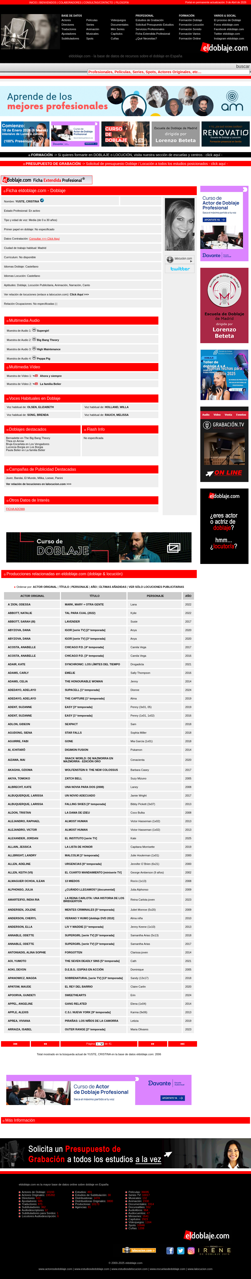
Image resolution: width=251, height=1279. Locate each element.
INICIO (33, 2)
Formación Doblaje (190, 20)
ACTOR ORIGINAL (45, 586)
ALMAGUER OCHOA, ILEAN (26, 881)
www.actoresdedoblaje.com (55, 1268)
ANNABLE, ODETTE (21, 935)
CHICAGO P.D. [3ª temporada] (84, 655)
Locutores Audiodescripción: (38, 1216)
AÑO (94, 586)
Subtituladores (70, 38)
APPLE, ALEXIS (18, 1012)
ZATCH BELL (73, 778)
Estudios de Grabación (149, 20)
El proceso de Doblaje (227, 20)
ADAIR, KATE (16, 664)
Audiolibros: (135, 1210)
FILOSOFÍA (122, 2)
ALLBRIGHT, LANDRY (22, 855)
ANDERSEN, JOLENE (22, 909)
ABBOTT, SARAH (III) (21, 621)
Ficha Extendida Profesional (153, 33)
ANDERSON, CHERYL (22, 918)
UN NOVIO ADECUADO (80, 795)
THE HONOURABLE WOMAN (84, 681)
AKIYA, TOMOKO (19, 778)
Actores (66, 20)
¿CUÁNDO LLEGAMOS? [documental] (90, 889)
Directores (67, 24)
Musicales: (134, 1198)
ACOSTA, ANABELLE (22, 647)
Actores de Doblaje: (33, 1192)
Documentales (119, 24)
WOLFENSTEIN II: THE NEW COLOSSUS (91, 769)
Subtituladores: (30, 1207)
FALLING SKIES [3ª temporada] (85, 804)
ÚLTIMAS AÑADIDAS (113, 586)
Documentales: (137, 1204)
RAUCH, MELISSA (117, 414)
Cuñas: (132, 1228)
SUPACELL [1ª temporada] (82, 689)
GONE (69, 741)
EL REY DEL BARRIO (79, 986)
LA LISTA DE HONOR (79, 846)
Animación (92, 29)
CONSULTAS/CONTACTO (98, 2)
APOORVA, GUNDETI (21, 995)
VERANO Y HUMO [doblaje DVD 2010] (89, 918)
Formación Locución (191, 24)
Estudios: (79, 1192)
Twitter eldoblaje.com (227, 33)
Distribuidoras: (83, 1198)
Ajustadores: (28, 1201)
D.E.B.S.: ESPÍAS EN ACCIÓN (84, 969)
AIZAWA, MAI (16, 759)
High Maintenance (48, 349)
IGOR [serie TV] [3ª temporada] (85, 638)
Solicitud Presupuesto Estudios (155, 24)
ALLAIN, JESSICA (19, 846)
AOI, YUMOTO (17, 960)
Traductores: (28, 1204)
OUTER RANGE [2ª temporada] (85, 1029)
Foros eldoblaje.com (226, 24)
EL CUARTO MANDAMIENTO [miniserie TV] (93, 872)
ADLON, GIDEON (19, 724)
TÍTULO (64, 586)
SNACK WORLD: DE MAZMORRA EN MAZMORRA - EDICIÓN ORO (88, 760)
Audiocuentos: (136, 1213)
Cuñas (115, 38)
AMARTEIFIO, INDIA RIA (23, 899)
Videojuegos (118, 20)
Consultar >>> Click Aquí (44, 238)
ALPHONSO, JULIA (20, 889)
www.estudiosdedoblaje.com (92, 1268)
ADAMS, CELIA (18, 681)
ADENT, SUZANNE (20, 707)
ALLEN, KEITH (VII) (20, 872)
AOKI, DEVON (17, 969)
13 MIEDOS (72, 881)
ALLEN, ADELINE (19, 863)
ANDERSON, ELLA (20, 926)
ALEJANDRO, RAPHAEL (24, 821)
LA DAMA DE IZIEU (77, 812)
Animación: (134, 1201)
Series (90, 24)
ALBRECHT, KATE (20, 786)
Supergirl (43, 330)
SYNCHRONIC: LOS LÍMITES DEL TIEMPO (92, 664)
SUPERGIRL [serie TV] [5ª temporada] (89, 935)
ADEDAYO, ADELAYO (22, 689)
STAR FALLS (73, 732)
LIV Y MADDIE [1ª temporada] (84, 926)
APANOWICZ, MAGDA (22, 978)
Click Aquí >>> (79, 294)
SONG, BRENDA (38, 414)
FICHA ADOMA (15, 508)
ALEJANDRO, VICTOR (22, 829)
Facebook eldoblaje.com (229, 29)
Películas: (133, 1192)
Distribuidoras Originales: (89, 1201)
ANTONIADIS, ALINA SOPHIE (27, 952)
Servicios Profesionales (150, 29)
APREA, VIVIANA (19, 1020)
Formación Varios (189, 33)
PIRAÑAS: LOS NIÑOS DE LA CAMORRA (91, 1020)
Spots (89, 38)
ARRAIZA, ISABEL (20, 1029)
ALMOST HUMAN (76, 821)
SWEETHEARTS (75, 995)
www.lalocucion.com (199, 1268)
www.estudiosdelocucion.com (129, 1268)
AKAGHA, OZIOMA (20, 769)
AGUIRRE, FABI (18, 741)
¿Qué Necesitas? (146, 38)
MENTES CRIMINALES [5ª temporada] (89, 909)
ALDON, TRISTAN (19, 812)
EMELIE (70, 672)
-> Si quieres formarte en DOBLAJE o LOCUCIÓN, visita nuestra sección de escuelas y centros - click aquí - (126, 155)
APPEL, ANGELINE (20, 1003)
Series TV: (134, 1195)
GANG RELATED (76, 1003)
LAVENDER (72, 621)
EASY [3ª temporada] (79, 707)
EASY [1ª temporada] (79, 715)
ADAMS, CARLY (18, 672)
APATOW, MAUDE (19, 986)
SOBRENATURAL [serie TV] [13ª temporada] (94, 978)
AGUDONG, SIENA (20, 732)
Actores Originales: (32, 1195)
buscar (243, 66)
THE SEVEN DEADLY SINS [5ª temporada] (92, 960)
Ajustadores (68, 33)
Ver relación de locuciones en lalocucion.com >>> (38, 484)
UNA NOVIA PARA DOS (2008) (84, 786)
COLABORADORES (70, 2)
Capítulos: (134, 1219)
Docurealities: (136, 1207)
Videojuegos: (135, 1222)
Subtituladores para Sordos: (38, 1213)
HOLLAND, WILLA (117, 407)
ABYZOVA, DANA (19, 630)
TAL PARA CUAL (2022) (80, 612)
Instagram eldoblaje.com (229, 38)
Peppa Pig (43, 358)
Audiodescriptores (32, 1210)
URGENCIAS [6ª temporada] (83, 863)
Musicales (92, 33)
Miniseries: (134, 1216)
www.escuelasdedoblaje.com (167, 1268)
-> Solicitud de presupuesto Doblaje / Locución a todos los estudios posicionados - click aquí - (125, 164)
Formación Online (190, 38)
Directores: (27, 1198)
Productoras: (82, 1204)
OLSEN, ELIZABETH (40, 407)
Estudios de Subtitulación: (90, 1195)
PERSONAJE (80, 586)
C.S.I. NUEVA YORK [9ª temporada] (88, 1012)
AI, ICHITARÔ (16, 749)
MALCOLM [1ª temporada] (82, 855)
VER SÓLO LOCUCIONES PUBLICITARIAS (156, 586)
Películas (92, 20)
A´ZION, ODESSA (19, 604)
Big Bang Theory (48, 339)
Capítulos (116, 33)
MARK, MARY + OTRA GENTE (84, 604)
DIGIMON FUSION (76, 749)
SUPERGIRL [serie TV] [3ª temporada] (89, 943)
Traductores (68, 29)
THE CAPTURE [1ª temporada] (85, 698)
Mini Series (117, 29)
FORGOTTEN (73, 952)
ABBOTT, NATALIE (20, 612)
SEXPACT (71, 724)
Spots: (131, 1225)
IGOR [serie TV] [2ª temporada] (85, 630)
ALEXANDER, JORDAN (23, 838)
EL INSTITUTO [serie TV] (81, 838)
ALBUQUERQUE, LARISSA (25, 795)
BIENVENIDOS (48, 2)
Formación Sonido (190, 29)
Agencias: (80, 1207)
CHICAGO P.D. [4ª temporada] (84, 647)
